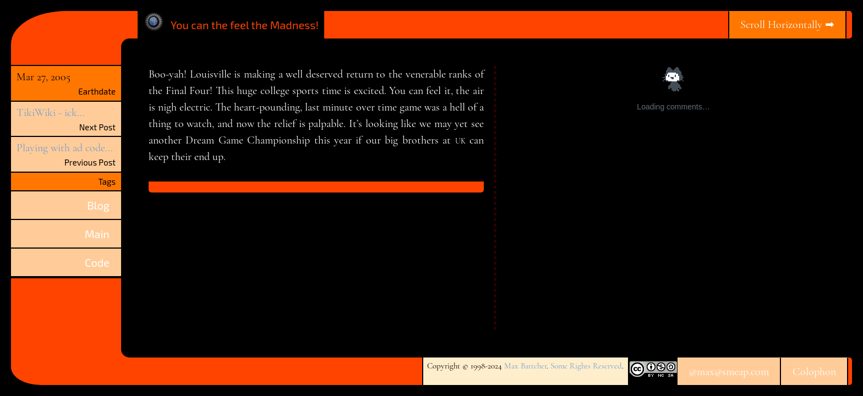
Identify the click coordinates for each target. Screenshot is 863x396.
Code (97, 262)
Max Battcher (525, 366)
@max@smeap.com (729, 371)
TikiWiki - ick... (51, 112)
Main (97, 233)
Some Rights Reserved (586, 366)
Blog (98, 205)
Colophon (814, 371)
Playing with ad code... (65, 148)
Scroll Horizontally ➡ (787, 24)
